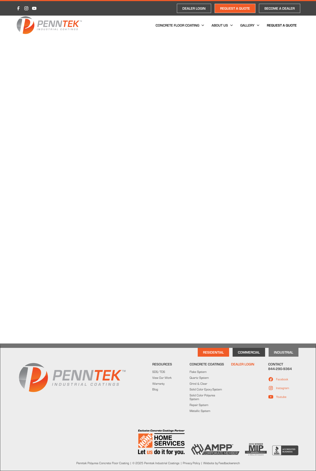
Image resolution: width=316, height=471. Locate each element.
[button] (180, 25)
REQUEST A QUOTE (235, 8)
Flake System (198, 372)
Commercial (249, 352)
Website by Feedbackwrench (221, 463)
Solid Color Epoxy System (206, 389)
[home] (49, 25)
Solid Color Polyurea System (202, 397)
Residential (213, 352)
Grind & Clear (198, 384)
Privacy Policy (191, 463)
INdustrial (283, 352)
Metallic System (200, 411)
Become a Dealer (279, 8)
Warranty (158, 384)
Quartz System (199, 378)
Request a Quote (282, 25)
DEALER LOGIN (194, 8)
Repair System (199, 405)
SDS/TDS (158, 372)
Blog (155, 389)
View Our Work (162, 378)
